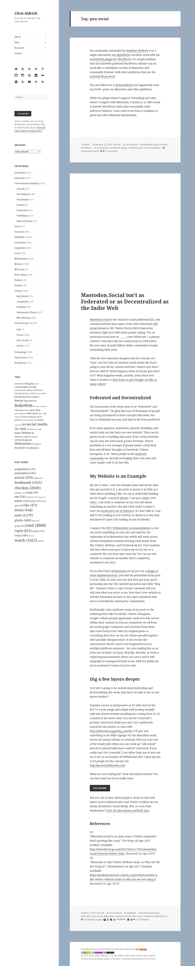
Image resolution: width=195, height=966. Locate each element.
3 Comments (111, 151)
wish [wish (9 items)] (40, 541)
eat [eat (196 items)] (20, 497)
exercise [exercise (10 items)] (31, 497)
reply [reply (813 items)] (23, 530)
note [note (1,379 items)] (23, 515)
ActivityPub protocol (102, 76)
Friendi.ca (133, 147)
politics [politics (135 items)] (17, 420)
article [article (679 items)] (23, 477)
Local (17, 253)
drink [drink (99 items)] (32, 492)
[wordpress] (131, 919)
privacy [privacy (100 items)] (25, 420)
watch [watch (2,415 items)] (25, 540)
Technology (20, 352)
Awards (21, 188)
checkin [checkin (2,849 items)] (27, 487)
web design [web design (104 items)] (32, 437)
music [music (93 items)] (40, 414)
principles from (133, 949)
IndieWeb (19, 237)
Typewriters (20, 357)
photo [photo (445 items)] (22, 520)
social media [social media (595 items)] (37, 424)
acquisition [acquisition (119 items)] (24, 469)
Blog (16, 42)
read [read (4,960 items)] (35, 525)
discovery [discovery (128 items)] (38, 390)
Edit (19, 329)
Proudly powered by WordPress (97, 949)
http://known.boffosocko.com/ (107, 765)
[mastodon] (128, 919)
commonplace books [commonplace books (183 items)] (25, 386)
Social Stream (21, 323)
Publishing (22, 215)
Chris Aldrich (25, 13)
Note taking (20, 274)
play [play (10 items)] (35, 520)
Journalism (20, 242)
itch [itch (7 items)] (44, 501)
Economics (19, 172)
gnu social (144, 147)
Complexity (22, 301)
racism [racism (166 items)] (40, 419)
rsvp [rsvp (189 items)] (21, 535)
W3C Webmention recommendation (128, 528)
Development (23, 194)
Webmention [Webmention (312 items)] (22, 443)
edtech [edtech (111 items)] (43, 393)
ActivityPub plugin (118, 147)
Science (18, 290)
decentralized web (150, 912)
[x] (101, 151)
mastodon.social (123, 916)
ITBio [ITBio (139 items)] (16, 410)
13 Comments (142, 919)
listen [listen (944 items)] (23, 510)
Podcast (18, 280)
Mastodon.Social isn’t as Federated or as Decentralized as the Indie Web (125, 301)
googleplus (121, 919)
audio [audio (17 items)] (38, 478)
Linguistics (20, 247)
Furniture (19, 231)
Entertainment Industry (26, 183)
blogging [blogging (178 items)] (29, 383)
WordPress (20, 362)
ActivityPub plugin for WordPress (110, 59)
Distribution (23, 199)
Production (22, 210)
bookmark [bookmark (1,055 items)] (28, 482)
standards (148, 916)
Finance (21, 204)
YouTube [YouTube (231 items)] (19, 447)
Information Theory (27, 312)
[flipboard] (104, 919)
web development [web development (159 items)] (23, 440)
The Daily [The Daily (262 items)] (20, 429)
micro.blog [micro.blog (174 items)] (35, 410)
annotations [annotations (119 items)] (19, 383)
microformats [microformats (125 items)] (20, 413)
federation (86, 916)
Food (16, 226)
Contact (18, 53)
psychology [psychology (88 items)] (32, 420)
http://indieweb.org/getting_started (111, 731)
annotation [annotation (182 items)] (25, 473)
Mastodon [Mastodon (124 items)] (24, 410)
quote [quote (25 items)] (19, 525)
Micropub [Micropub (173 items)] (33, 413)
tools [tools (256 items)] (17, 433)
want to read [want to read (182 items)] (21, 436)
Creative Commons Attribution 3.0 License (133, 958)
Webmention (160, 916)
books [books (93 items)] (37, 384)
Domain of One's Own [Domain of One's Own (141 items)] (24, 393)
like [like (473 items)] (30, 505)
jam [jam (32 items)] (18, 505)
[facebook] (111, 919)
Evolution (21, 306)
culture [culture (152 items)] (29, 390)
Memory (18, 263)
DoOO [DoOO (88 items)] (38, 394)
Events (20, 334)
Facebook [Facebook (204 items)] (19, 396)
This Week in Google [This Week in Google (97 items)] (34, 429)
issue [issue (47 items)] (35, 501)
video (93, 502)
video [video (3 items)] (31, 536)
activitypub (102, 147)
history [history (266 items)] (18, 400)
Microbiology (23, 317)
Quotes (20, 345)
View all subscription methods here (29, 129)
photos (124, 498)
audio (145, 498)
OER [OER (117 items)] (44, 413)
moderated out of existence (117, 511)
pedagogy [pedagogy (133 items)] (31, 416)
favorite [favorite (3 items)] (41, 497)
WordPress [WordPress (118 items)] (36, 444)
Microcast (19, 269)
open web (137, 916)
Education (19, 178)
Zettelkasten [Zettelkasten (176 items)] (32, 447)
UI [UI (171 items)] (33, 433)
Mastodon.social (100, 319)
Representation (24, 221)
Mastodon (155, 147)
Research (19, 47)
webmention (119, 571)
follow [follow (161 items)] (22, 501)
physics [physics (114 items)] (39, 416)
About (17, 36)
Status (86, 144)
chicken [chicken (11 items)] (19, 493)
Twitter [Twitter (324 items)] (26, 433)
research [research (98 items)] (17, 425)
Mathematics (21, 258)
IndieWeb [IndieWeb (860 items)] (23, 405)
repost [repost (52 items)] (38, 531)
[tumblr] (107, 919)
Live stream (23, 340)
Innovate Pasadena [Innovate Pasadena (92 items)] (40, 406)
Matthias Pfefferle (137, 50)
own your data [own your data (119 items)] (20, 416)
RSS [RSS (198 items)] (24, 424)
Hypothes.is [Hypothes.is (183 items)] (30, 400)
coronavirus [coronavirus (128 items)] (20, 390)
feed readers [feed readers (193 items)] (32, 396)
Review (18, 285)
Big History (22, 296)
